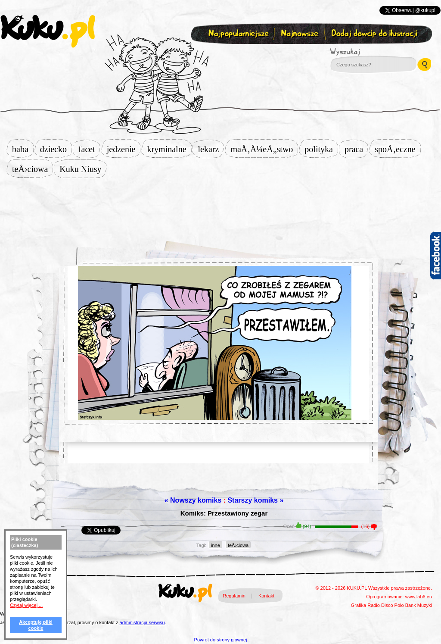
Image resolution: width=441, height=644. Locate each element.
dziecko (56, 149)
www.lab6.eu (418, 596)
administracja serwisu (142, 622)
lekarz (211, 149)
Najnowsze (300, 33)
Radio (373, 605)
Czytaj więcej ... (26, 605)
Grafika (358, 605)
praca (356, 149)
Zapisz (218, 54)
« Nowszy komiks (193, 500)
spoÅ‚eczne (397, 149)
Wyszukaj (368, 52)
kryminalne (169, 149)
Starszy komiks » (255, 500)
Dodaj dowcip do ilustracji (375, 33)
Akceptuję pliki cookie (36, 625)
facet (89, 149)
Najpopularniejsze (237, 33)
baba (22, 149)
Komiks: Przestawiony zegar (224, 513)
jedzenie (124, 149)
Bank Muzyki (418, 605)
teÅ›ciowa (32, 169)
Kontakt (266, 595)
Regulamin (234, 595)
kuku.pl (47, 31)
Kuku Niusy (83, 169)
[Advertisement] (220, 205)
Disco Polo (392, 605)
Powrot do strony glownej (220, 639)
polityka (321, 149)
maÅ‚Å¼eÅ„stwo (264, 149)
